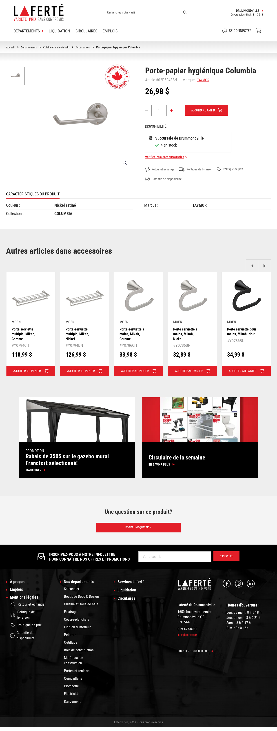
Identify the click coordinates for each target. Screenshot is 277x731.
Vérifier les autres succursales (169, 157)
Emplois (110, 31)
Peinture (70, 638)
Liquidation (59, 31)
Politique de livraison (202, 169)
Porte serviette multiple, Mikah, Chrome (25, 334)
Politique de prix (241, 169)
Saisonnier (71, 593)
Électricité (71, 697)
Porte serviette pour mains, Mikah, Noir (239, 334)
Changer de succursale (196, 654)
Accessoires (87, 47)
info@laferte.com (188, 637)
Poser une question (138, 530)
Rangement (72, 705)
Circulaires (86, 31)
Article (150, 79)
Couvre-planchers (76, 623)
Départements (30, 47)
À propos (18, 585)
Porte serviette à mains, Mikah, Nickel (187, 334)
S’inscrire (225, 559)
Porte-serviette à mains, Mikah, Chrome (134, 334)
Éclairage (71, 615)
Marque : (189, 79)
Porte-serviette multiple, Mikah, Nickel (79, 334)
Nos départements (80, 585)
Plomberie (71, 690)
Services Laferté (132, 585)
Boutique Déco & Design (81, 600)
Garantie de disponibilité (166, 179)
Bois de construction (79, 654)
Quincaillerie (73, 682)
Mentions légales (25, 603)
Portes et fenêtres (77, 674)
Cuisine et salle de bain (59, 47)
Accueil (10, 47)
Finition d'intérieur (77, 631)
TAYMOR (204, 79)
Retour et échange (161, 169)
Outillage (70, 646)
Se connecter (237, 31)
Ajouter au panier (205, 110)
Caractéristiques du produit (33, 194)
